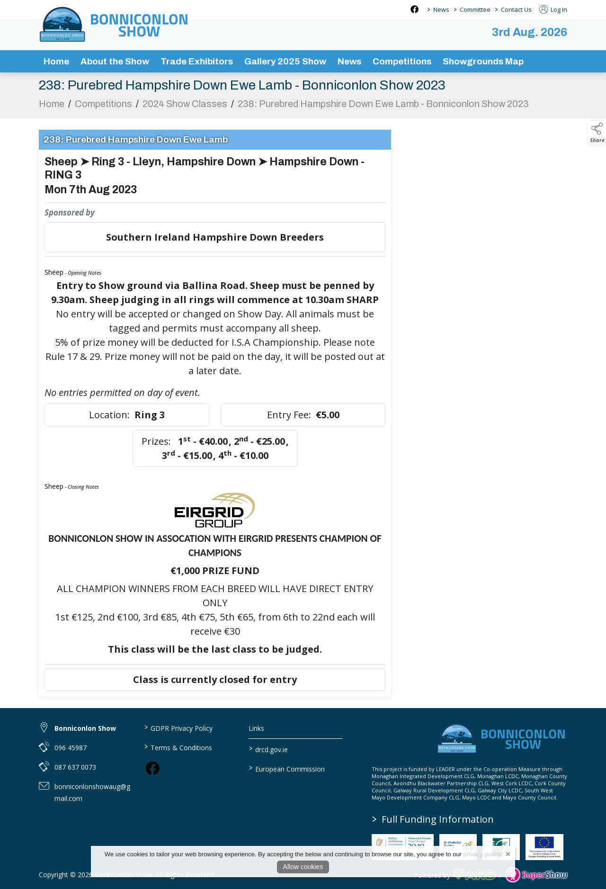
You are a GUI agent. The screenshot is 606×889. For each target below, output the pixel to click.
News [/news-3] (349, 61)
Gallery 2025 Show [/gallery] (285, 61)
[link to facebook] (152, 768)
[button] (597, 132)
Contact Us (516, 9)
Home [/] (56, 61)
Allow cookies (303, 867)
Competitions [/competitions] (402, 61)
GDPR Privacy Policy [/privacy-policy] (178, 727)
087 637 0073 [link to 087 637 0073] (75, 767)
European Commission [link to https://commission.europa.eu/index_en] (287, 768)
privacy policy (481, 854)
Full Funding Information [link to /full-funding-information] (433, 819)
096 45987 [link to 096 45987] (70, 747)
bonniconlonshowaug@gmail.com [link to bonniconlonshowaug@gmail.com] (92, 792)
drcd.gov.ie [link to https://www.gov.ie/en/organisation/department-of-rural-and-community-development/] (268, 749)
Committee (475, 9)
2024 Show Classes (185, 106)
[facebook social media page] (414, 9)
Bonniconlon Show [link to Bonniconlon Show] (85, 728)
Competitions (103, 106)
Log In (553, 9)
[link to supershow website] (536, 875)
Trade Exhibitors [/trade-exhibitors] (196, 61)
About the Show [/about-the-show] (114, 61)
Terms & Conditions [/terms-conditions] (178, 747)
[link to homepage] (114, 24)
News (441, 9)
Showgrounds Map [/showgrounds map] (483, 61)
